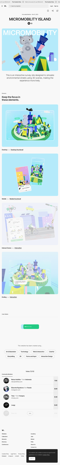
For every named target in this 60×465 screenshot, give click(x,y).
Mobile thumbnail (15, 199)
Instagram (10, 456)
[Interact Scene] (30, 224)
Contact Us (33, 447)
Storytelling (11, 356)
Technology (24, 351)
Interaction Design (47, 356)
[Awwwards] (5, 6)
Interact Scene (6, 248)
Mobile (4, 199)
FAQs (32, 441)
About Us (33, 444)
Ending (4, 297)
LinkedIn (17, 456)
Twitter (22, 456)
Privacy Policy (21, 453)
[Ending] (30, 273)
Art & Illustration (11, 351)
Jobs (32, 436)
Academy (33, 433)
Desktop (4, 150)
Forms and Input (31, 356)
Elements (4, 439)
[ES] (30, 23)
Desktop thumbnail (17, 150)
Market (32, 439)
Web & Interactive (38, 351)
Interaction (18, 248)
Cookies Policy (5, 453)
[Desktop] (30, 125)
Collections (4, 436)
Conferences (5, 444)
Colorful (51, 351)
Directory (4, 441)
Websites (4, 433)
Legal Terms (13, 453)
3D (20, 356)
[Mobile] (30, 175)
